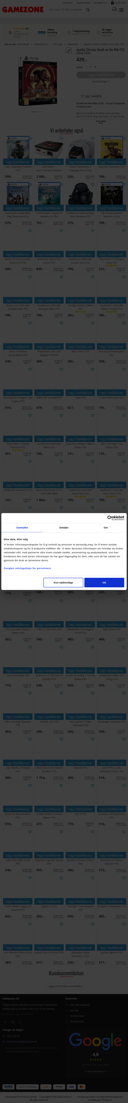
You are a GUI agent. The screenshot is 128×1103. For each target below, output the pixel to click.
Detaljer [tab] (64, 527)
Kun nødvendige (63, 582)
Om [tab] (106, 527)
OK (104, 582)
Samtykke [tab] (22, 527)
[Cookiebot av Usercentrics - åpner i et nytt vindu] (109, 518)
